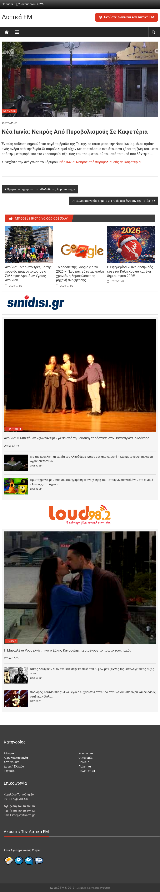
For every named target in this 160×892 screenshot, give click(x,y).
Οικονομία (85, 757)
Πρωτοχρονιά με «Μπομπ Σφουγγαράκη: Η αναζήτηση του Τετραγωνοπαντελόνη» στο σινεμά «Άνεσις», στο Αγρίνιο (91, 482)
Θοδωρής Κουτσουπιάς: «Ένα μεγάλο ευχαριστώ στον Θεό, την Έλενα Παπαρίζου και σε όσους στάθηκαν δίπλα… (93, 694)
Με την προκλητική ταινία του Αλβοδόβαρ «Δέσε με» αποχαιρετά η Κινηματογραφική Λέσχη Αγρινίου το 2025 (91, 459)
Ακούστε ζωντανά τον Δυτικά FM (126, 17)
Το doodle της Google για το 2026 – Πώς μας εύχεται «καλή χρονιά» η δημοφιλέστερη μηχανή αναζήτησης (80, 273)
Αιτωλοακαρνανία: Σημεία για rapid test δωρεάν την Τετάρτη (112, 200)
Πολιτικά (85, 766)
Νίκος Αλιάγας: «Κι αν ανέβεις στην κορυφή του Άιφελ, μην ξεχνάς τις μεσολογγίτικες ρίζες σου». (92, 671)
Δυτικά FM (17, 17)
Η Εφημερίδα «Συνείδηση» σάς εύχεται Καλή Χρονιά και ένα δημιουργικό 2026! (130, 271)
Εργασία (9, 771)
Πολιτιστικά (14, 428)
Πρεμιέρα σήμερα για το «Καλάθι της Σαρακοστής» (41, 189)
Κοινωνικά (9, 110)
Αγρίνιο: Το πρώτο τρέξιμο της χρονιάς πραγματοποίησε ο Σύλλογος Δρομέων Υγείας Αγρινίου (28, 273)
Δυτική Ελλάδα (14, 766)
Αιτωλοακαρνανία (16, 757)
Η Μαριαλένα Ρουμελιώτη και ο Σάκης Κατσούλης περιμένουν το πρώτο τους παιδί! (67, 650)
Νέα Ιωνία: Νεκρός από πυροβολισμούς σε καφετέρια (100, 162)
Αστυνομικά (12, 762)
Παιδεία (84, 762)
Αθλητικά (10, 753)
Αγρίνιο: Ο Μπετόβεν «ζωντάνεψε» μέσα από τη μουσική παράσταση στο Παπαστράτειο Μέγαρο (76, 438)
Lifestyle (11, 641)
